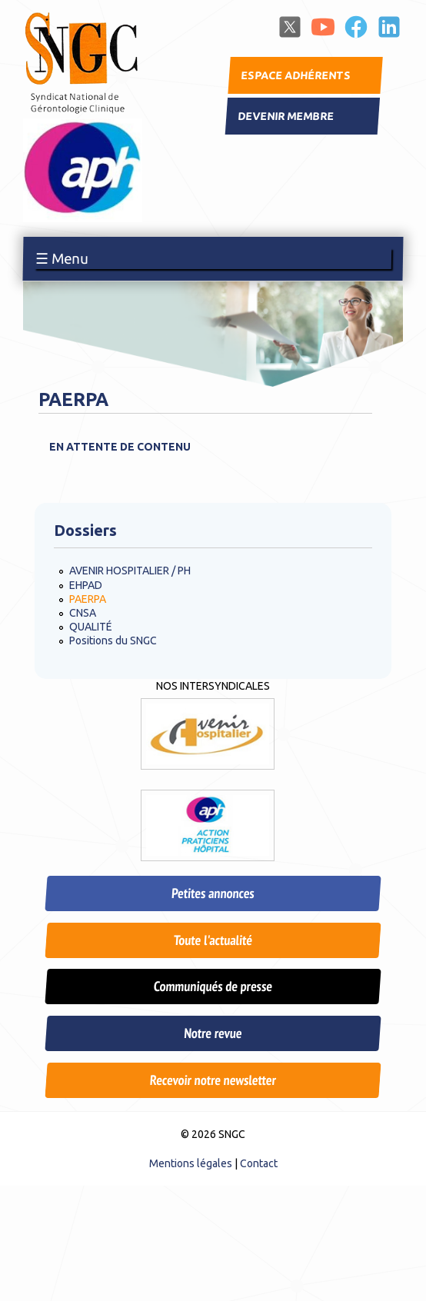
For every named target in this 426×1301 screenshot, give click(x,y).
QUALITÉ (90, 627)
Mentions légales (190, 1163)
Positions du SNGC (113, 640)
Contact (259, 1163)
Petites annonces (213, 893)
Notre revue (213, 1033)
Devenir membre (286, 116)
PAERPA (87, 599)
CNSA (82, 613)
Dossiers (85, 530)
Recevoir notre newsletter (213, 1080)
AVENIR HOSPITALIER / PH (130, 570)
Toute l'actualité (213, 940)
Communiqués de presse (213, 986)
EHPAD (85, 585)
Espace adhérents (295, 75)
